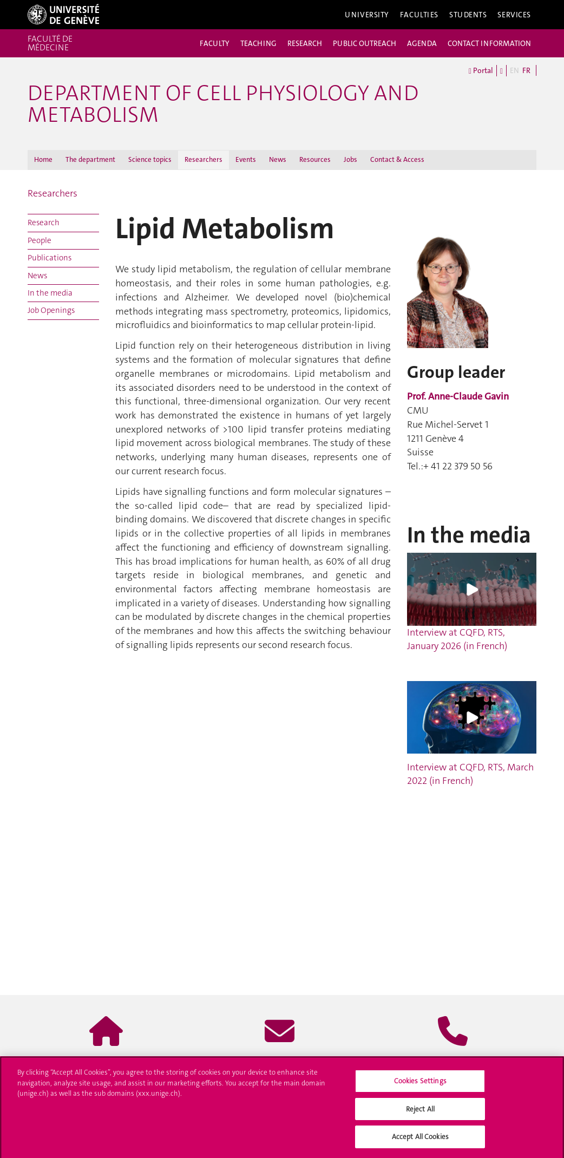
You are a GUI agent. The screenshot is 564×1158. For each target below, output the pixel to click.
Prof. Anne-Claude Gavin (458, 396)
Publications (49, 257)
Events (245, 159)
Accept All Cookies (420, 1140)
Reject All (420, 1112)
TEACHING (258, 43)
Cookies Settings (420, 1084)
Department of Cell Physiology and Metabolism (223, 104)
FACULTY (214, 43)
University (367, 14)
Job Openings (51, 310)
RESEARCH (304, 43)
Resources (315, 159)
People (39, 240)
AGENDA (422, 43)
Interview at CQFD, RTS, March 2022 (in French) (470, 774)
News (277, 159)
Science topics (150, 159)
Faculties (419, 14)
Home (43, 159)
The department (90, 159)
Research (44, 222)
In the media (50, 292)
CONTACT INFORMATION (489, 43)
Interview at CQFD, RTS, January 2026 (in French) (471, 602)
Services (514, 14)
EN (514, 70)
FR (526, 70)
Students (468, 14)
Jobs (350, 159)
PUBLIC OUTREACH (364, 43)
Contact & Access (397, 159)
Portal (481, 71)
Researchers (203, 159)
